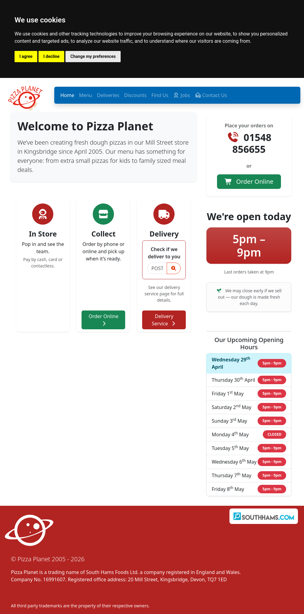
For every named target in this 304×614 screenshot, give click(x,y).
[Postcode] (157, 268)
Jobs (181, 95)
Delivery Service (164, 320)
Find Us (160, 95)
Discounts (135, 95)
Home (67, 95)
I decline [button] (51, 56)
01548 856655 (249, 143)
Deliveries (108, 95)
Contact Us (211, 95)
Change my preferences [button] (92, 56)
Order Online (103, 319)
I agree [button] (25, 56)
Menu (85, 95)
